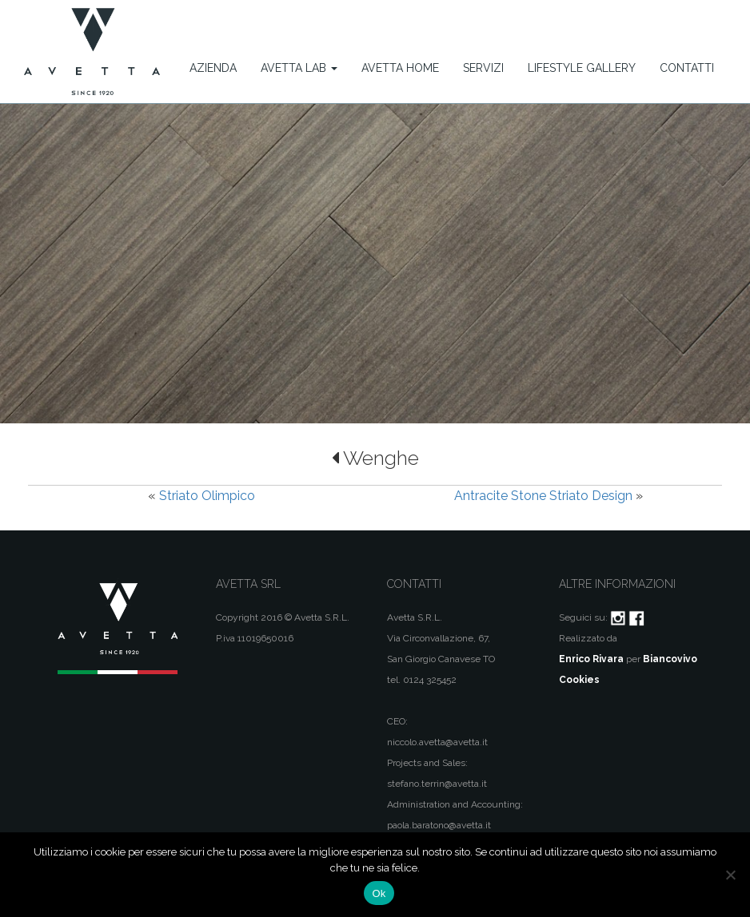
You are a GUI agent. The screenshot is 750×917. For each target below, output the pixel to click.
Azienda (213, 68)
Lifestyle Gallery (582, 68)
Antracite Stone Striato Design (543, 495)
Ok (378, 893)
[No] (730, 875)
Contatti (687, 68)
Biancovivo (670, 659)
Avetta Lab (299, 68)
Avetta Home (400, 68)
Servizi (483, 68)
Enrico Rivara (591, 659)
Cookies (579, 679)
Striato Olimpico (207, 495)
